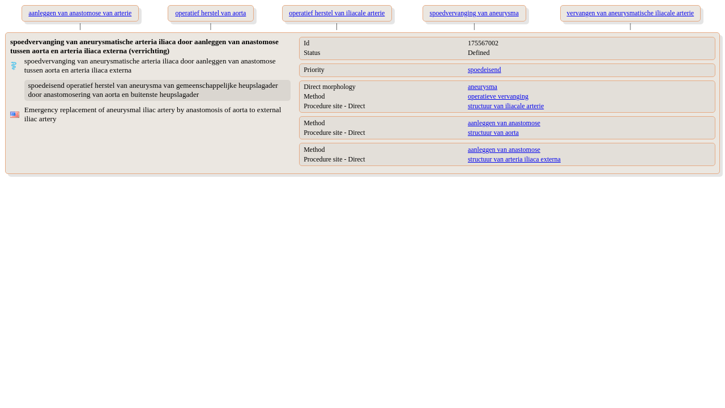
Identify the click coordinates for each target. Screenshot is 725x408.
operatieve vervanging (498, 96)
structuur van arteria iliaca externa (514, 159)
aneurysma (482, 87)
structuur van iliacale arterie (506, 106)
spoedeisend (484, 70)
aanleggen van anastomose (504, 123)
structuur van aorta (493, 133)
